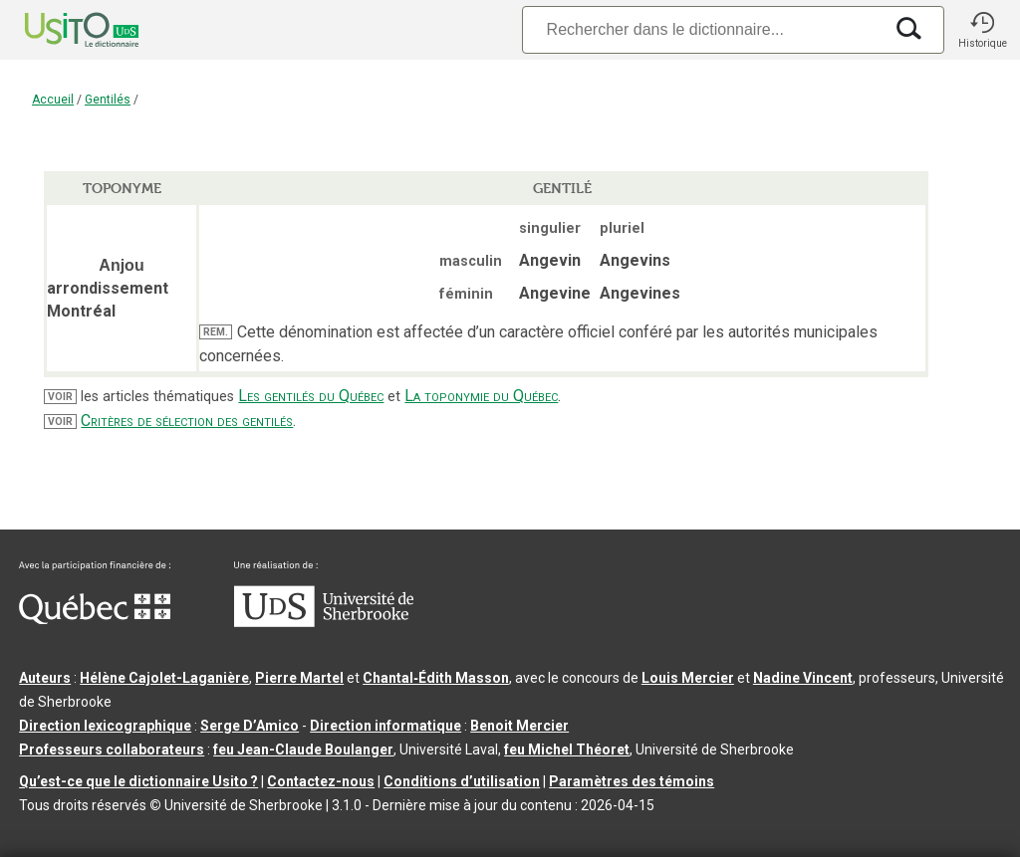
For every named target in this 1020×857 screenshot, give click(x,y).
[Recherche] (702, 29)
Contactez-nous (321, 781)
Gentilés (107, 100)
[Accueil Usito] (60, 30)
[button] (982, 30)
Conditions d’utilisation (461, 781)
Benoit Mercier (519, 726)
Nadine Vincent (803, 678)
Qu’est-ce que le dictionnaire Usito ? (138, 781)
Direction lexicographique (105, 726)
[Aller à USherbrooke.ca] (323, 622)
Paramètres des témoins (631, 781)
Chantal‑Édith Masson (436, 678)
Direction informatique (385, 726)
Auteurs (45, 678)
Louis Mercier (687, 678)
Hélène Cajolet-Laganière (164, 678)
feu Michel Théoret (567, 749)
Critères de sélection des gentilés (187, 420)
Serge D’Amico (249, 726)
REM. (215, 331)
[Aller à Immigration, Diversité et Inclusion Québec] (94, 619)
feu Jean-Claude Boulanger (303, 749)
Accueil (53, 100)
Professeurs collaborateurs (111, 749)
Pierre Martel (299, 678)
